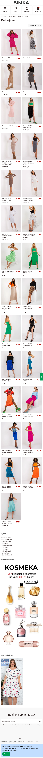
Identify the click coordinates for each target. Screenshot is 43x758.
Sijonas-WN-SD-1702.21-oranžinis (28, 487)
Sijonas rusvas (6, 92)
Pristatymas (21, 742)
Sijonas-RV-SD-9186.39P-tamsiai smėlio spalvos (7, 163)
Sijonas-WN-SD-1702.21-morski (6, 487)
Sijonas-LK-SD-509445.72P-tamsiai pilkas (28, 163)
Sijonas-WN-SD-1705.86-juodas (27, 344)
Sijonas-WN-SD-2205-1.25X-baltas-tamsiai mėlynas (29, 235)
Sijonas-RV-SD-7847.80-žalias (6, 344)
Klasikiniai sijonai (7, 545)
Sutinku (6, 754)
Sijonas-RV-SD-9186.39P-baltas (28, 199)
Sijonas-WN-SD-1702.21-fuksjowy (28, 451)
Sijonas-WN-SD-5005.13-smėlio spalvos (6, 308)
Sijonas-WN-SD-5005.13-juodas (27, 126)
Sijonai (3, 534)
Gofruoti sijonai (6, 541)
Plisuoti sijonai (6, 551)
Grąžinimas (30, 742)
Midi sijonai (5, 547)
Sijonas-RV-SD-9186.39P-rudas (6, 199)
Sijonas (25, 92)
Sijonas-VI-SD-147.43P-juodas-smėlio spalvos (27, 308)
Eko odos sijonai (7, 539)
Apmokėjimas (13, 742)
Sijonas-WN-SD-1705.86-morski (27, 380)
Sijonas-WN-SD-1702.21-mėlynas (7, 451)
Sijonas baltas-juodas (29, 58)
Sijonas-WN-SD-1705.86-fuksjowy (28, 415)
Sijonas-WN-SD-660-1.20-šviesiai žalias (8, 272)
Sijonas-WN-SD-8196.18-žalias (27, 272)
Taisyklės (37, 742)
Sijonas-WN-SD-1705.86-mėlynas (7, 380)
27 (39, 25)
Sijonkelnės (5, 553)
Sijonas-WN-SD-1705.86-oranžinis (7, 415)
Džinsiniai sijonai (6, 537)
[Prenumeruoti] (40, 721)
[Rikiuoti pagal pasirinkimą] (32, 25)
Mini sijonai (5, 549)
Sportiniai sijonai (7, 555)
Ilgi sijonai (5, 543)
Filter (41, 377)
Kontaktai (4, 742)
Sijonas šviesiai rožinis (8, 126)
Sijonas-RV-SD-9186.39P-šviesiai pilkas (7, 235)
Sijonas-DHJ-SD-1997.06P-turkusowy (8, 522)
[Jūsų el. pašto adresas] (19, 721)
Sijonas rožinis (6, 58)
